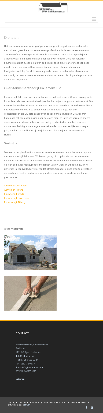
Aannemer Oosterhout (15, 185)
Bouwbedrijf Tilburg (14, 202)
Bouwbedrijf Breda (14, 193)
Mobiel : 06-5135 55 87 (27, 359)
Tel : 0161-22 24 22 (25, 356)
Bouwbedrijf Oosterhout (16, 198)
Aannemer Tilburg (13, 189)
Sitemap (20, 379)
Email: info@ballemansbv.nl (29, 367)
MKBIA (27, 404)
